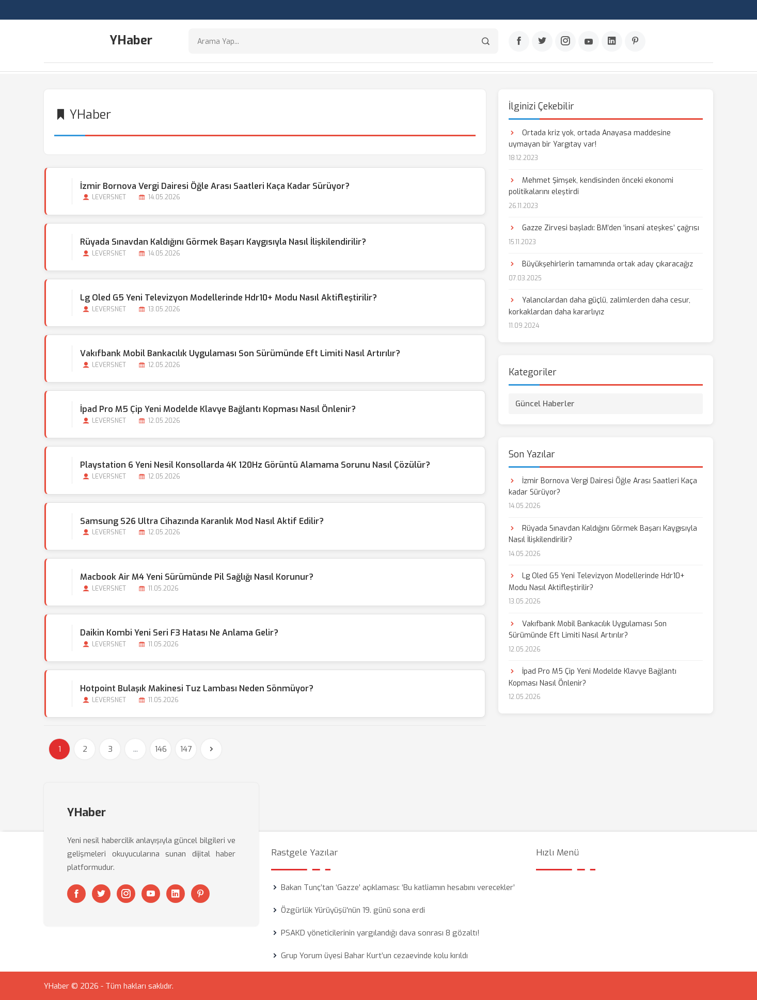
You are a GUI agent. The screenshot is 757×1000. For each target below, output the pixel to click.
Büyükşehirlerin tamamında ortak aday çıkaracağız (601, 263)
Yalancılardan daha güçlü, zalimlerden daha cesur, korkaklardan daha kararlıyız (599, 305)
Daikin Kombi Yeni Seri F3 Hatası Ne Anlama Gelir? (179, 632)
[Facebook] (519, 41)
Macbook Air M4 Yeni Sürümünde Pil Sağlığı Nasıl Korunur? (196, 575)
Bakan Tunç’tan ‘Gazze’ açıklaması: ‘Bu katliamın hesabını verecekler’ (398, 887)
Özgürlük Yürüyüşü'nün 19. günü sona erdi (353, 909)
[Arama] (485, 41)
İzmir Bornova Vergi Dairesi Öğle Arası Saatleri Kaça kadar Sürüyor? (214, 185)
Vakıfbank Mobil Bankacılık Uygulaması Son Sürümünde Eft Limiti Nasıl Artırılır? (240, 352)
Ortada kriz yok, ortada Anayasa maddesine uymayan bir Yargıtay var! (590, 137)
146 (161, 748)
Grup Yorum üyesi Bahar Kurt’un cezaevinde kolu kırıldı (374, 955)
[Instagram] (565, 41)
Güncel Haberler (545, 403)
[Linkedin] (612, 41)
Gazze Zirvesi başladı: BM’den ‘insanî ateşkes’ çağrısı (604, 227)
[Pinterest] (635, 41)
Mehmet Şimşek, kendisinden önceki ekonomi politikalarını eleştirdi (591, 185)
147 (186, 748)
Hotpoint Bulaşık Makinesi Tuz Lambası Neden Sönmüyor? (196, 687)
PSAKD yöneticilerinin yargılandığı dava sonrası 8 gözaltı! (380, 932)
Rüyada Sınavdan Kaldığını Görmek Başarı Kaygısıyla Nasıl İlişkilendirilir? (223, 240)
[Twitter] (542, 41)
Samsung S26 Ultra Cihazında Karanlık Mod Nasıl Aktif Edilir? (201, 520)
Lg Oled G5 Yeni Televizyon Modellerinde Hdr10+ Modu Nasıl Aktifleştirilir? (228, 296)
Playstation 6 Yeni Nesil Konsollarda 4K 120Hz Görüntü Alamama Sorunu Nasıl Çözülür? (255, 464)
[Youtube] (588, 41)
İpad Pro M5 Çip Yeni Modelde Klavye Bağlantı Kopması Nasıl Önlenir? (217, 408)
